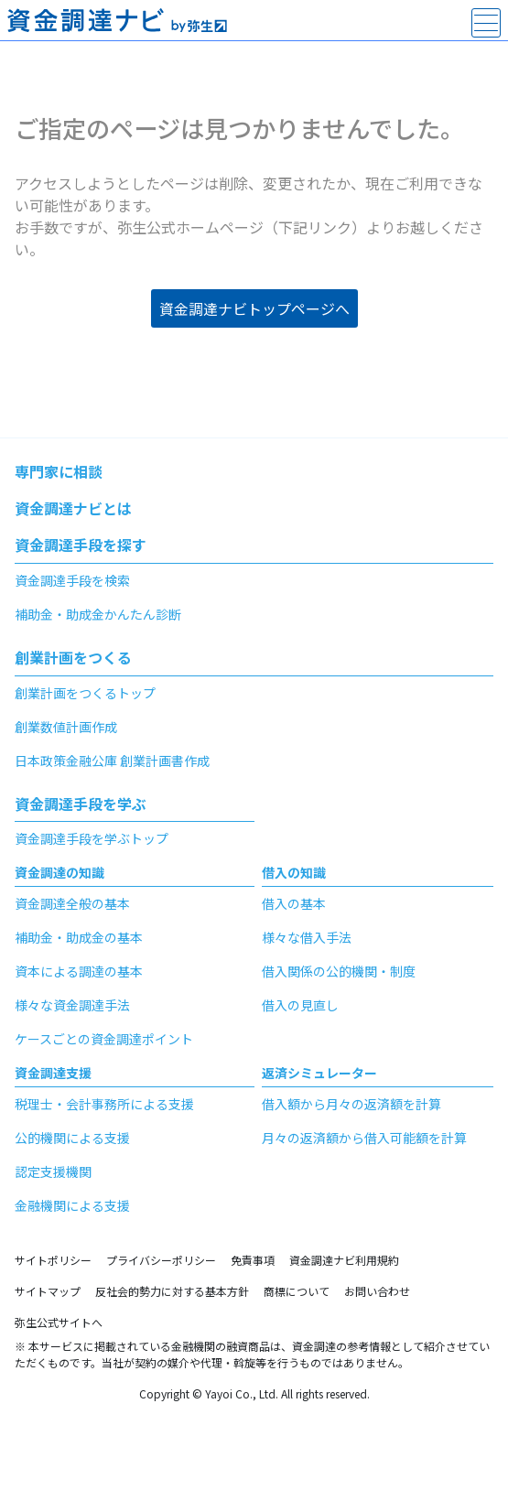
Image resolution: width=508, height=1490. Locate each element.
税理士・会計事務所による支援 (104, 1104)
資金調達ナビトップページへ (254, 308)
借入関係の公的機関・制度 (339, 971)
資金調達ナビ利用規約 (344, 1260)
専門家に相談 (59, 471)
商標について (297, 1291)
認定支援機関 (53, 1171)
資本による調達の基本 (79, 971)
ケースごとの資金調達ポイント (104, 1039)
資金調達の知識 (59, 872)
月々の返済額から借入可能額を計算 (364, 1137)
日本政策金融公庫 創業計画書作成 (112, 760)
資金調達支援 (53, 1073)
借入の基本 (294, 903)
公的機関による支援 (72, 1137)
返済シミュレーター (319, 1073)
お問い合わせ (377, 1291)
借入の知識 (294, 872)
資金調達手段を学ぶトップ (91, 838)
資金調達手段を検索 (72, 580)
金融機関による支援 (72, 1205)
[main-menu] (486, 23)
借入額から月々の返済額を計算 (351, 1104)
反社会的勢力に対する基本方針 (172, 1291)
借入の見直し (300, 1005)
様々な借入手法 (306, 937)
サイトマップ (48, 1291)
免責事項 (253, 1260)
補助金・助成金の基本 (79, 937)
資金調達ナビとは (73, 508)
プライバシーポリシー (161, 1260)
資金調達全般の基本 (72, 903)
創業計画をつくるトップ (85, 693)
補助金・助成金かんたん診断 (98, 614)
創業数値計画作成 (66, 727)
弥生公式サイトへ (59, 1322)
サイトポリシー (53, 1260)
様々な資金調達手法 (72, 1005)
